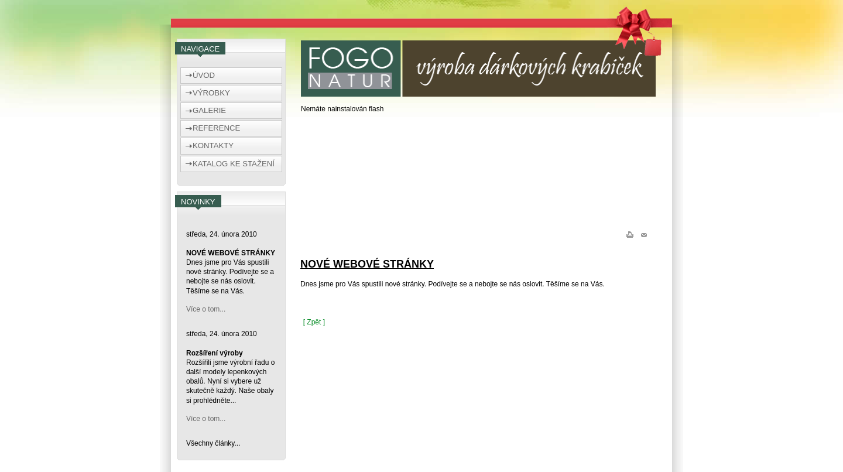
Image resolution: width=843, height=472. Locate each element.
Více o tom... (205, 309)
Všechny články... (213, 443)
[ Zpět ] (314, 322)
